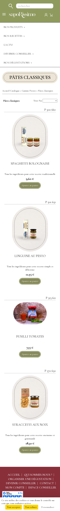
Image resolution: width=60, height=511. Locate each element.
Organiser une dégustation (29, 479)
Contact (47, 483)
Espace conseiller (42, 487)
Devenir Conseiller (19, 53)
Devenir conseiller (21, 483)
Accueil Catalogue (11, 90)
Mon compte (14, 487)
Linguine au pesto (30, 256)
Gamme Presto (29, 90)
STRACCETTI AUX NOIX (30, 425)
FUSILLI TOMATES (30, 336)
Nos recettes (14, 36)
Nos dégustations (18, 62)
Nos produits (15, 27)
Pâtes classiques (45, 90)
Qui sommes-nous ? (38, 475)
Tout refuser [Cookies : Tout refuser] (31, 507)
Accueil (14, 475)
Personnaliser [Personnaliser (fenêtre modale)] (47, 507)
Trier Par (37, 100)
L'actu (8, 44)
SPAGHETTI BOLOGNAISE (30, 163)
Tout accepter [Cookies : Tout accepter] (13, 507)
